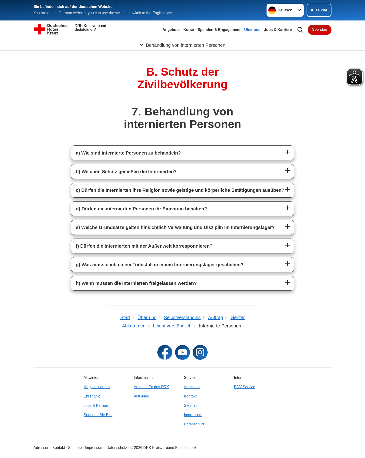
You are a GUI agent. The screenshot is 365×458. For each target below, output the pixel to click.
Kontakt (190, 396)
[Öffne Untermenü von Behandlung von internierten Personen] (182, 45)
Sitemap (191, 405)
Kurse (188, 30)
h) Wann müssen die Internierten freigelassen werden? (136, 283)
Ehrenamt (92, 396)
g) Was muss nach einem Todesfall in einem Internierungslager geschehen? (159, 264)
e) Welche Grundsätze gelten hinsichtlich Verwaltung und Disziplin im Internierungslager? (175, 227)
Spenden (319, 29)
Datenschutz (194, 424)
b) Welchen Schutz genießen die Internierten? (126, 171)
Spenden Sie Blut (98, 415)
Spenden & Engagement (219, 30)
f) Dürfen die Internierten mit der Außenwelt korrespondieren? (144, 246)
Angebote (171, 30)
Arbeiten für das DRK (151, 387)
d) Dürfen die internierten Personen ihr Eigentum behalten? (141, 208)
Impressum (193, 415)
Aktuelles (141, 396)
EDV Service (244, 387)
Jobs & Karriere (278, 30)
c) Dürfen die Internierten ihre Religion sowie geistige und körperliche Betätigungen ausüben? (180, 190)
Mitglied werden (97, 387)
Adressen (192, 387)
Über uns (252, 30)
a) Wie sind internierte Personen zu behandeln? (128, 152)
